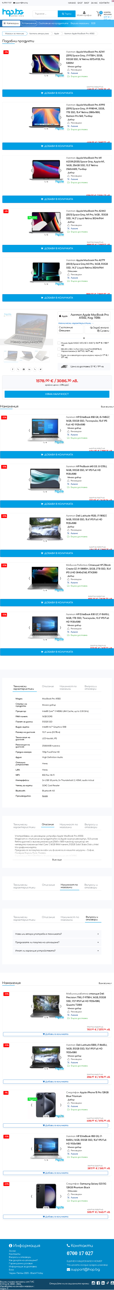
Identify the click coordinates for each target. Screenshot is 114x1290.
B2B (93, 23)
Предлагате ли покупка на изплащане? (37, 943)
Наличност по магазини (69, 688)
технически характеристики (74, 323)
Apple (45, 796)
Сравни (103, 331)
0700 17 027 (8, 3)
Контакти (104, 3)
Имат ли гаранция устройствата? (35, 951)
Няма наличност (57, 394)
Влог (86, 3)
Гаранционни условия (20, 1264)
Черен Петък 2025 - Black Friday (26, 1273)
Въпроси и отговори (91, 688)
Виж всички (107, 407)
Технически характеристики (24, 688)
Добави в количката (57, 93)
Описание (47, 686)
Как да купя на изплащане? (23, 1261)
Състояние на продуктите (53, 23)
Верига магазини (80, 23)
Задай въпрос (99, 327)
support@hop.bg (21, 3)
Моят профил (84, 13)
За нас (94, 3)
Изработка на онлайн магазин (17, 1287)
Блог (80, 3)
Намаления (29, 23)
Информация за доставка (23, 1267)
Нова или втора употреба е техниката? (38, 934)
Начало (72, 3)
